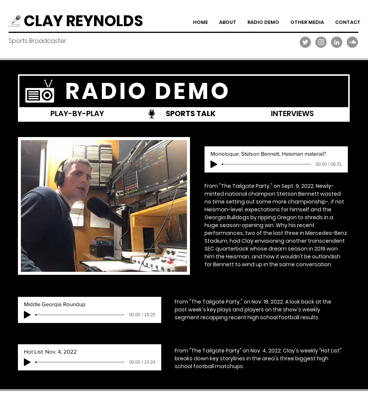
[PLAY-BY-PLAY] (77, 113)
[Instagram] (321, 42)
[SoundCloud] (352, 42)
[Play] (213, 164)
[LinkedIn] (336, 42)
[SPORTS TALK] (191, 113)
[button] (263, 22)
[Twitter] (305, 42)
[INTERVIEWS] (292, 113)
